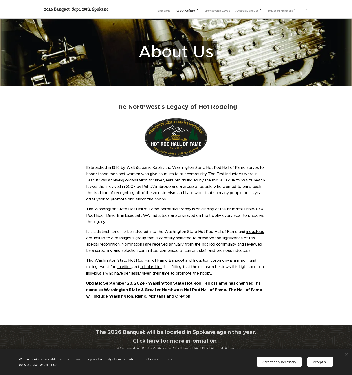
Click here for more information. (176, 340)
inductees (255, 231)
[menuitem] (196, 9)
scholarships (151, 266)
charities (124, 266)
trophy (215, 215)
